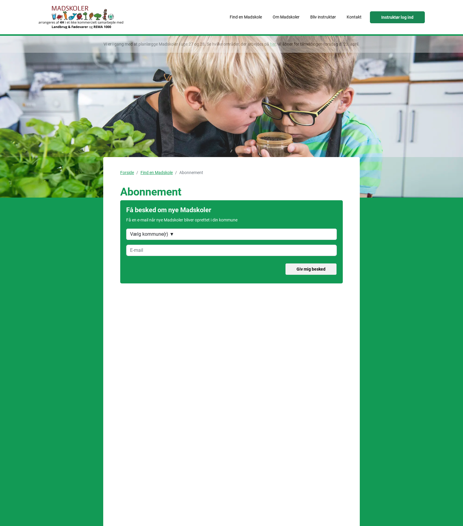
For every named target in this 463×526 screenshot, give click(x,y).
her (273, 44)
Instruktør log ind (397, 17)
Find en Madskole (246, 17)
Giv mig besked (311, 269)
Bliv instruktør (323, 17)
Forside (127, 172)
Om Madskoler (286, 17)
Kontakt (354, 17)
